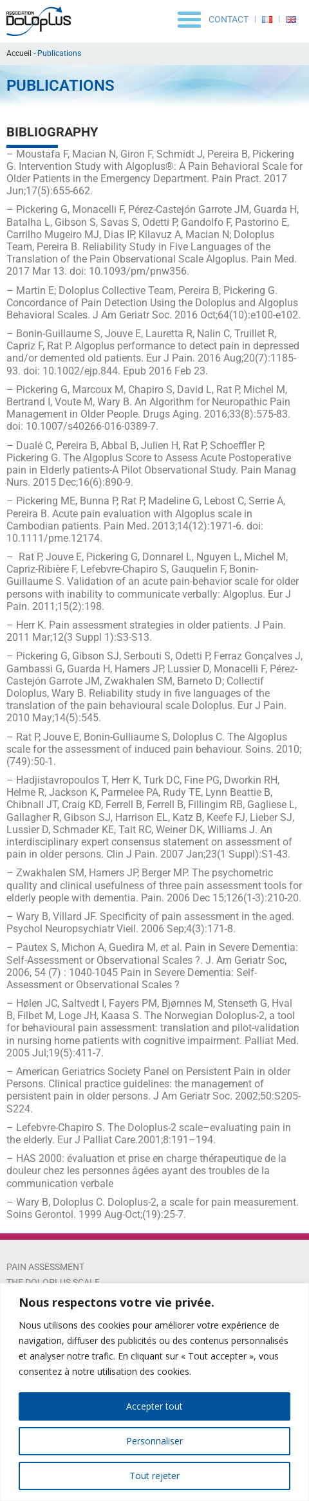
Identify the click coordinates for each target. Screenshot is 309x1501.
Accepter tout (154, 1406)
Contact (228, 19)
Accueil (19, 53)
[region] (154, 1392)
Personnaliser (154, 1441)
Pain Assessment (45, 1267)
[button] (189, 19)
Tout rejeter (154, 1475)
